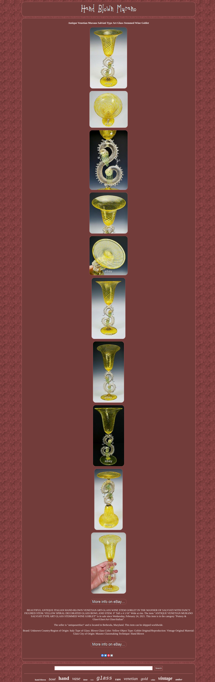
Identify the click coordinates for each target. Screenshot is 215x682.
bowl (52, 679)
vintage (165, 678)
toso (85, 679)
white (153, 680)
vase (76, 678)
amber (178, 679)
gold (144, 679)
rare (118, 679)
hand (63, 678)
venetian (131, 678)
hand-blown (40, 680)
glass (104, 678)
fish (92, 680)
